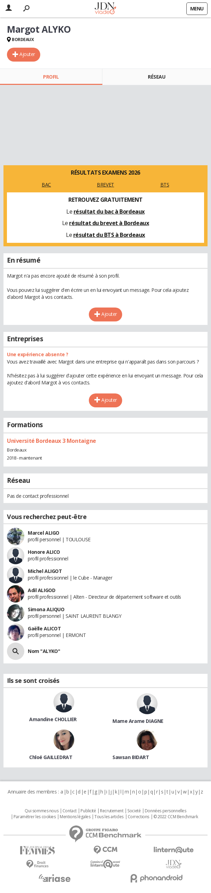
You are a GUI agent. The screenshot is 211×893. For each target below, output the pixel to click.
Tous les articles (109, 816)
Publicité (88, 810)
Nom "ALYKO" (44, 651)
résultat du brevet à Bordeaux (109, 223)
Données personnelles (165, 810)
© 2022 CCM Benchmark (175, 816)
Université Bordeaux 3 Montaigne (51, 441)
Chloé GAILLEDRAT (50, 757)
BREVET (105, 184)
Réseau (156, 76)
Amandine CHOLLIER (53, 719)
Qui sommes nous (41, 810)
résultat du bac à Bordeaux (109, 211)
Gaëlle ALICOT (44, 628)
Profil (51, 76)
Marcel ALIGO (43, 532)
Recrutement (111, 810)
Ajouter (27, 54)
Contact (69, 810)
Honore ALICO (44, 552)
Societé (134, 810)
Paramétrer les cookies (35, 816)
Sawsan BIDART (130, 757)
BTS (164, 184)
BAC (46, 184)
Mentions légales (75, 816)
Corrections (138, 816)
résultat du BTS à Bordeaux (109, 235)
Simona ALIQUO (46, 609)
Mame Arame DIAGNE (137, 721)
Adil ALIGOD (41, 590)
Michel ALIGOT (45, 571)
